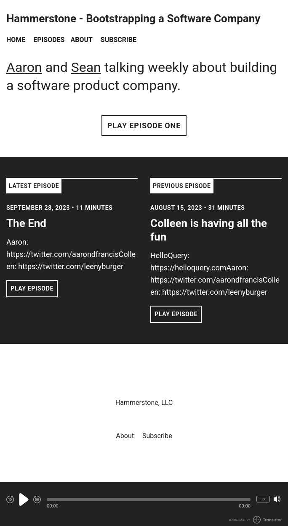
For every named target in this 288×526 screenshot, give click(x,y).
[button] (149, 499)
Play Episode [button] (32, 288)
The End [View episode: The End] (26, 223)
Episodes (48, 40)
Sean (86, 67)
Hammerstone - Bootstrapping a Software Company (133, 19)
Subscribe (118, 40)
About (81, 40)
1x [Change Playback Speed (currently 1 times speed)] (263, 499)
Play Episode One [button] (144, 125)
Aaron (24, 67)
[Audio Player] (144, 504)
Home (15, 40)
